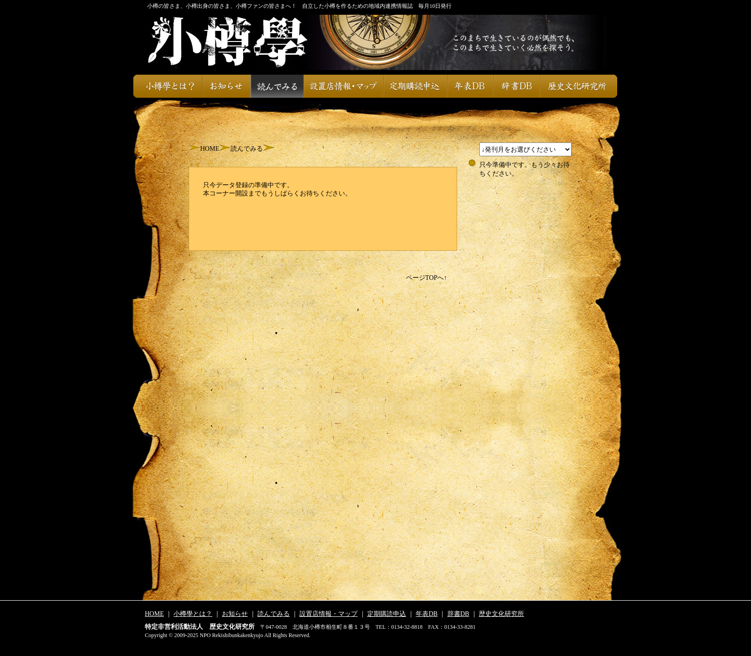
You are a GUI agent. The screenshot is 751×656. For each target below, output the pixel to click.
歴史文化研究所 (578, 86)
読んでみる (277, 86)
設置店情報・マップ (343, 86)
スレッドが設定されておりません (525, 149)
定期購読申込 (415, 86)
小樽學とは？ (167, 86)
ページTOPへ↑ (426, 277)
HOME (209, 148)
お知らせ (226, 86)
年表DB (470, 86)
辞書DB (516, 86)
